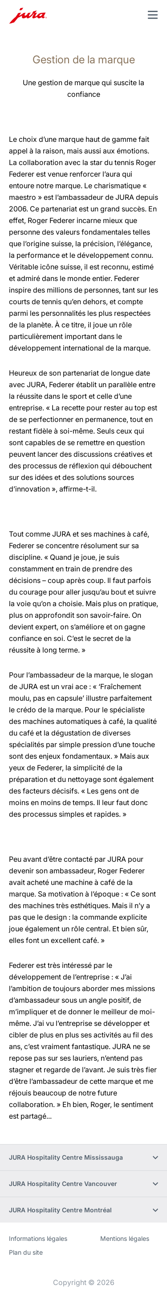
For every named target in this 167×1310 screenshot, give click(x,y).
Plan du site (26, 1252)
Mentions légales (124, 1238)
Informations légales (38, 1238)
